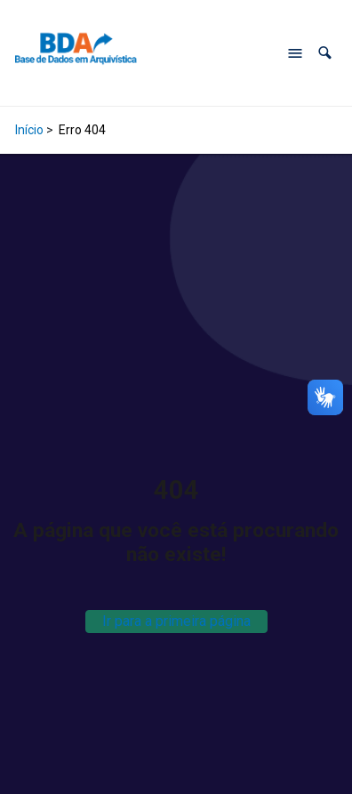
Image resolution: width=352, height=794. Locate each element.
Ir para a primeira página (176, 621)
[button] (325, 53)
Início (29, 130)
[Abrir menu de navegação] (295, 53)
